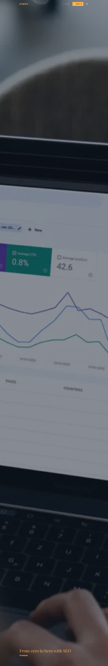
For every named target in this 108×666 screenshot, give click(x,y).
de (68, 4)
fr (65, 4)
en (63, 4)
